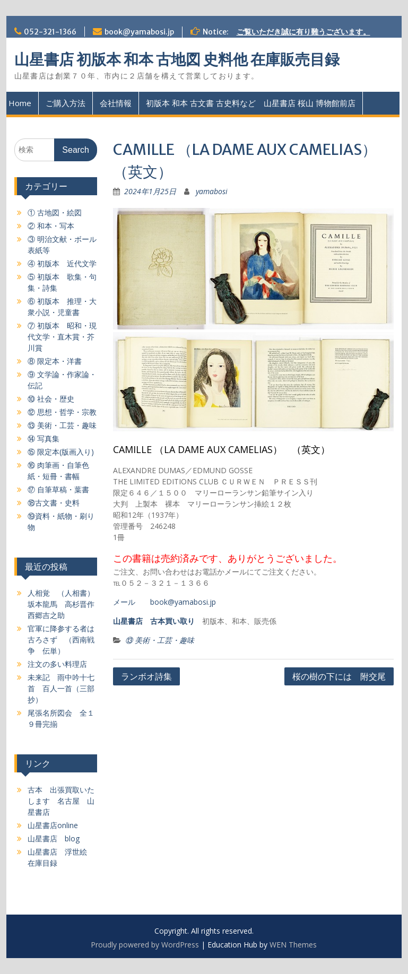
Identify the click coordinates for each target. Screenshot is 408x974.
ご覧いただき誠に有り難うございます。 (303, 32)
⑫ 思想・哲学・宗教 (62, 412)
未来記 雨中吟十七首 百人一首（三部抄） (61, 688)
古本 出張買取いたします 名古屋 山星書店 (61, 801)
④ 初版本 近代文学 (62, 263)
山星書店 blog (54, 838)
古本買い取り (172, 621)
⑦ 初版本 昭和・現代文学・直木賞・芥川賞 (62, 336)
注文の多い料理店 (57, 664)
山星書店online (53, 825)
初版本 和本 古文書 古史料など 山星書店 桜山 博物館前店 (250, 103)
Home (19, 103)
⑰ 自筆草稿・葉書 (58, 489)
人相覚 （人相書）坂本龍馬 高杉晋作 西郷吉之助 (65, 604)
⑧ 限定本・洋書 (55, 361)
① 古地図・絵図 (55, 212)
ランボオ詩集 (146, 676)
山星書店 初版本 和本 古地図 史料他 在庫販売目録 (177, 59)
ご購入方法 (65, 103)
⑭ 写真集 (43, 438)
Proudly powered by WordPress (145, 945)
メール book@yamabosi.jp (164, 602)
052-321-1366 (50, 32)
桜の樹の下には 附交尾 (339, 676)
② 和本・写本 (51, 226)
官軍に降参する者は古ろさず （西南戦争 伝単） (61, 639)
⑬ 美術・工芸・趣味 (159, 640)
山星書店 (128, 621)
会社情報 (116, 103)
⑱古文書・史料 (54, 503)
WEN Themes (293, 945)
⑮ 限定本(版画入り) (61, 452)
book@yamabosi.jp (139, 32)
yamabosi (212, 191)
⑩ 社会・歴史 (51, 399)
